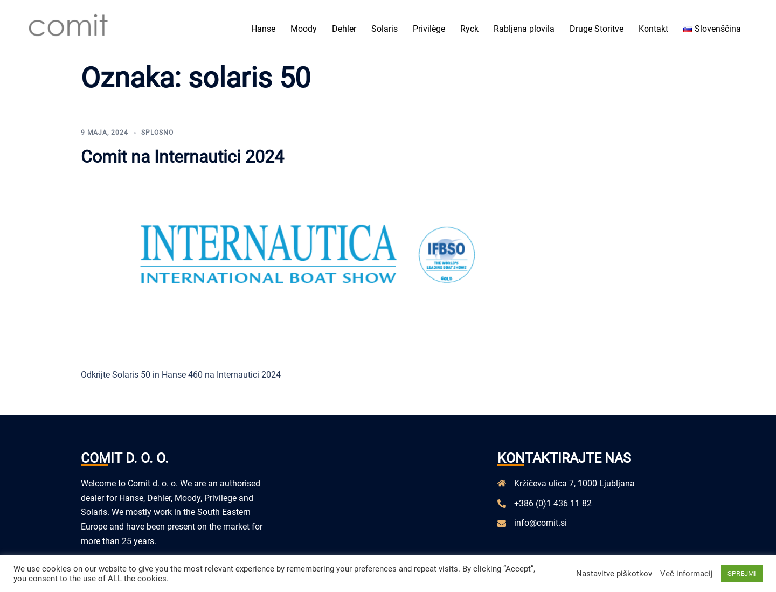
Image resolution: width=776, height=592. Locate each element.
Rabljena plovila (524, 29)
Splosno (157, 132)
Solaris (384, 29)
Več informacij (686, 574)
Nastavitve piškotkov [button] (614, 574)
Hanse (263, 29)
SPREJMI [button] (742, 573)
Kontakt (653, 29)
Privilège (429, 29)
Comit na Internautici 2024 (182, 157)
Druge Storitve (596, 29)
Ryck (469, 29)
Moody (303, 29)
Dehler (344, 29)
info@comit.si (540, 523)
